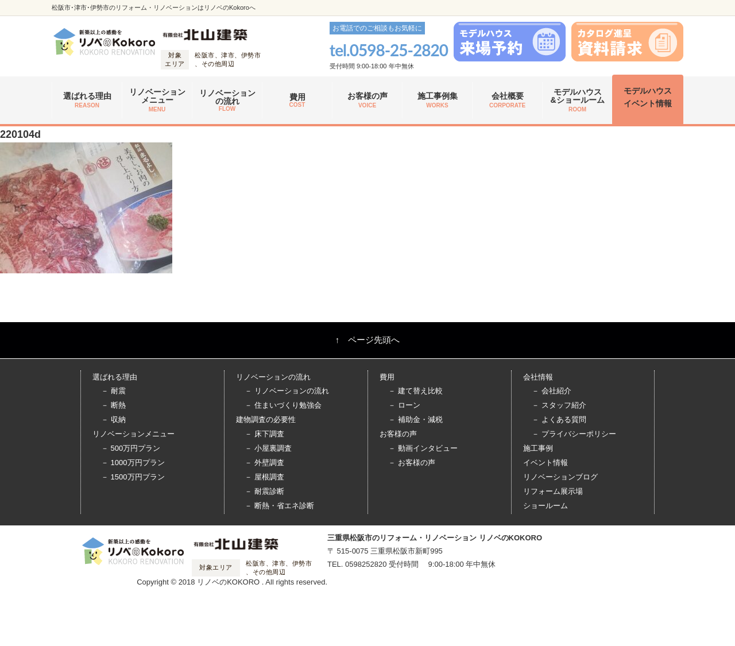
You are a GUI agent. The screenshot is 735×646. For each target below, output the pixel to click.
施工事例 (538, 448)
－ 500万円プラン (130, 448)
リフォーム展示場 (553, 491)
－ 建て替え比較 (415, 390)
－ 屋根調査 (264, 477)
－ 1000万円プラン (133, 462)
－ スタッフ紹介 (559, 405)
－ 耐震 (113, 390)
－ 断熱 (113, 405)
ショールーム (545, 505)
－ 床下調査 (264, 434)
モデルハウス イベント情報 (648, 97)
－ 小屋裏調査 (268, 448)
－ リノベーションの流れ (287, 390)
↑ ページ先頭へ (367, 340)
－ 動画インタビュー (423, 448)
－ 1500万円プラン (133, 477)
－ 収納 (113, 419)
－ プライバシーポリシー (574, 434)
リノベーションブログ (560, 477)
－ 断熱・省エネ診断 (279, 505)
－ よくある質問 (559, 419)
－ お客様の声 (411, 462)
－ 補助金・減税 (415, 419)
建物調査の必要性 (266, 419)
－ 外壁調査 (264, 462)
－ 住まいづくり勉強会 (283, 405)
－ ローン (404, 405)
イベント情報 (545, 462)
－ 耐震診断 (264, 491)
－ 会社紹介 (551, 390)
